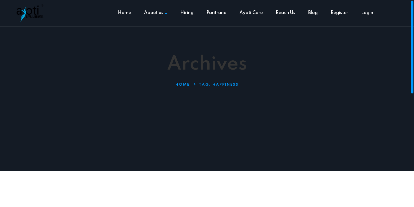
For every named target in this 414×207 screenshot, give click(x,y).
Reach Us (285, 13)
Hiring (186, 13)
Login (367, 13)
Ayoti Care (251, 13)
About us (155, 13)
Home (124, 13)
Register (339, 13)
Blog (313, 13)
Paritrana (216, 13)
